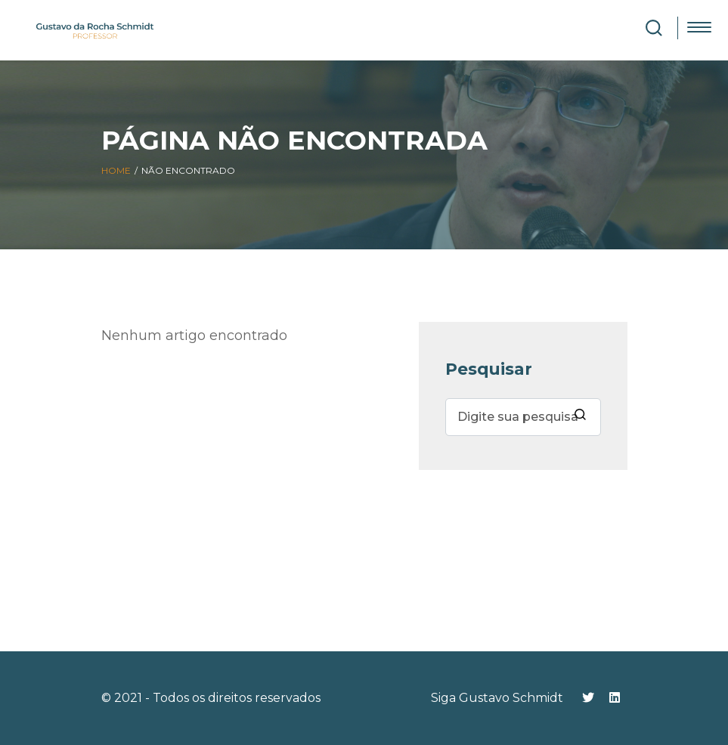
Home (116, 170)
